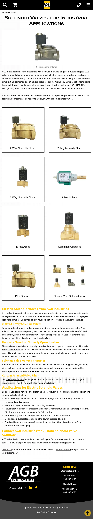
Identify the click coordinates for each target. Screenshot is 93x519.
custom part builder (19, 95)
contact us (84, 95)
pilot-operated (46, 368)
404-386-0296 (69, 492)
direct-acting (8, 368)
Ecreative (52, 512)
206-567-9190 (69, 479)
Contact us (7, 449)
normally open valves (35, 353)
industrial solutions (45, 442)
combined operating (24, 368)
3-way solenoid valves (30, 334)
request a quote (63, 449)
